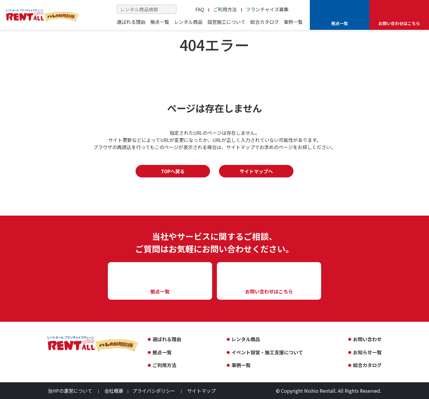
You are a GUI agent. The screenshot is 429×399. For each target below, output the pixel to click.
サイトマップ (201, 390)
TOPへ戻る (173, 171)
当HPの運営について (70, 390)
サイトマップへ (256, 171)
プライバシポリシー (153, 390)
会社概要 (113, 390)
